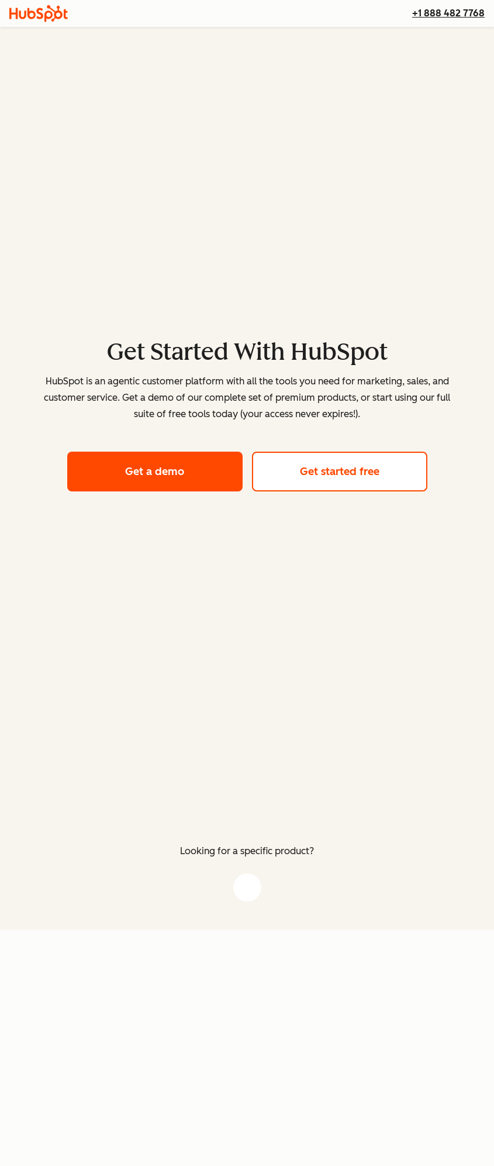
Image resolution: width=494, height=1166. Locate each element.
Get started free (363, 470)
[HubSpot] (38, 13)
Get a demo (184, 470)
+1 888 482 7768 (448, 13)
